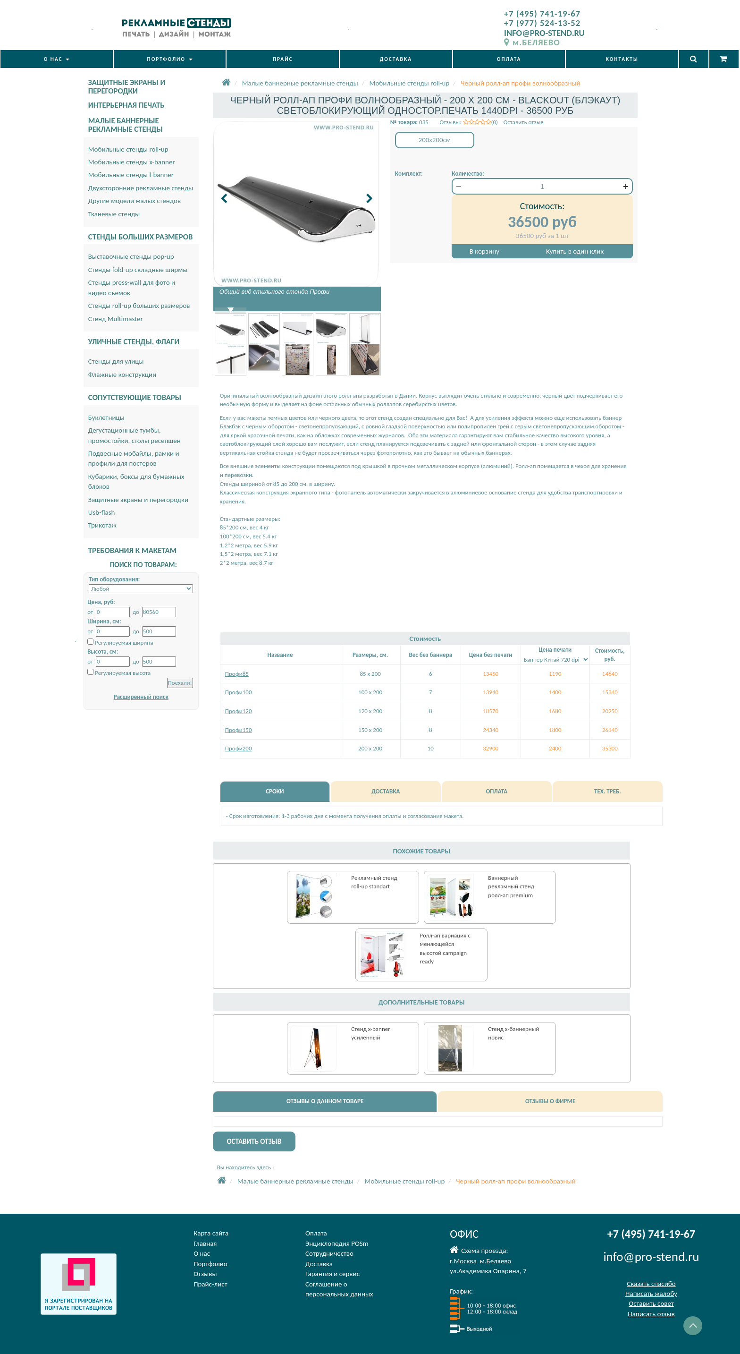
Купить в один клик (575, 251)
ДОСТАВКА (396, 59)
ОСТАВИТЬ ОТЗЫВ (254, 1141)
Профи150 (238, 729)
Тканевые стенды (114, 214)
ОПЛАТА (509, 59)
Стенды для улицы (116, 361)
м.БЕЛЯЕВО (532, 42)
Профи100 (238, 692)
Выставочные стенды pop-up (131, 256)
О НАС (56, 59)
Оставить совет (651, 1303)
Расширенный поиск (141, 696)
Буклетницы (106, 417)
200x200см (435, 140)
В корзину (484, 251)
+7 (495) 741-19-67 (542, 13)
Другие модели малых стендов (134, 200)
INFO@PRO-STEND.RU (544, 32)
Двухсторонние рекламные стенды (140, 188)
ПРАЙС (283, 59)
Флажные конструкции (122, 374)
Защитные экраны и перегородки (138, 499)
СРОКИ (275, 791)
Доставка (319, 1264)
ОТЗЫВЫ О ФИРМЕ (550, 1101)
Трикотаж (102, 525)
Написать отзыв (651, 1314)
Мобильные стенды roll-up (128, 149)
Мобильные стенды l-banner (131, 174)
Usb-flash (101, 512)
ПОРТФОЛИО (170, 59)
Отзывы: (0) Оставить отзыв (491, 122)
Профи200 (238, 748)
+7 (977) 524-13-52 (542, 22)
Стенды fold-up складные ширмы (138, 269)
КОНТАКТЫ (622, 59)
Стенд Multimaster (115, 319)
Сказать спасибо (651, 1283)
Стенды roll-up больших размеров (139, 305)
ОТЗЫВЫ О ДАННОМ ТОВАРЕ (324, 1101)
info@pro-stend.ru (651, 1256)
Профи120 (238, 711)
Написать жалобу (651, 1293)
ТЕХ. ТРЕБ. (607, 791)
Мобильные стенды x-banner (131, 162)
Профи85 (237, 673)
